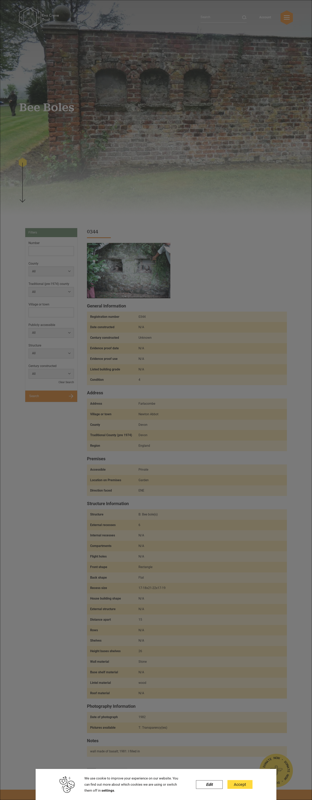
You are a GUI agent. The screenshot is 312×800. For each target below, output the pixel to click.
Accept (240, 784)
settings (107, 790)
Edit (209, 784)
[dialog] (156, 400)
